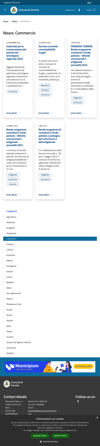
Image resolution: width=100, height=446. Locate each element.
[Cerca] (94, 10)
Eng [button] (90, 2)
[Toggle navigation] (5, 9)
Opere (9, 287)
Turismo (9, 336)
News (14, 21)
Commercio (11, 238)
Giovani (9, 271)
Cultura (9, 249)
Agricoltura (11, 216)
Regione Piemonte (12, 2)
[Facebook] (78, 10)
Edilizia (9, 260)
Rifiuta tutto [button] (60, 436)
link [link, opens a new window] (75, 430)
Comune (10, 244)
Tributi (9, 331)
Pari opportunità (13, 293)
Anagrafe (10, 227)
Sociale (9, 320)
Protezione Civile (13, 304)
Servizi (9, 315)
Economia (10, 255)
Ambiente (10, 222)
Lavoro (9, 276)
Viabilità (10, 353)
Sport (8, 325)
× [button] (97, 418)
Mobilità (10, 282)
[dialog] (50, 430)
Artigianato (11, 233)
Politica (9, 298)
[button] (50, 441)
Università (10, 347)
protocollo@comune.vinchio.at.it (42, 410)
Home (5, 21)
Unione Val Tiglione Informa (18, 342)
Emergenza (11, 266)
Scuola (9, 309)
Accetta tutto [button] (39, 436)
